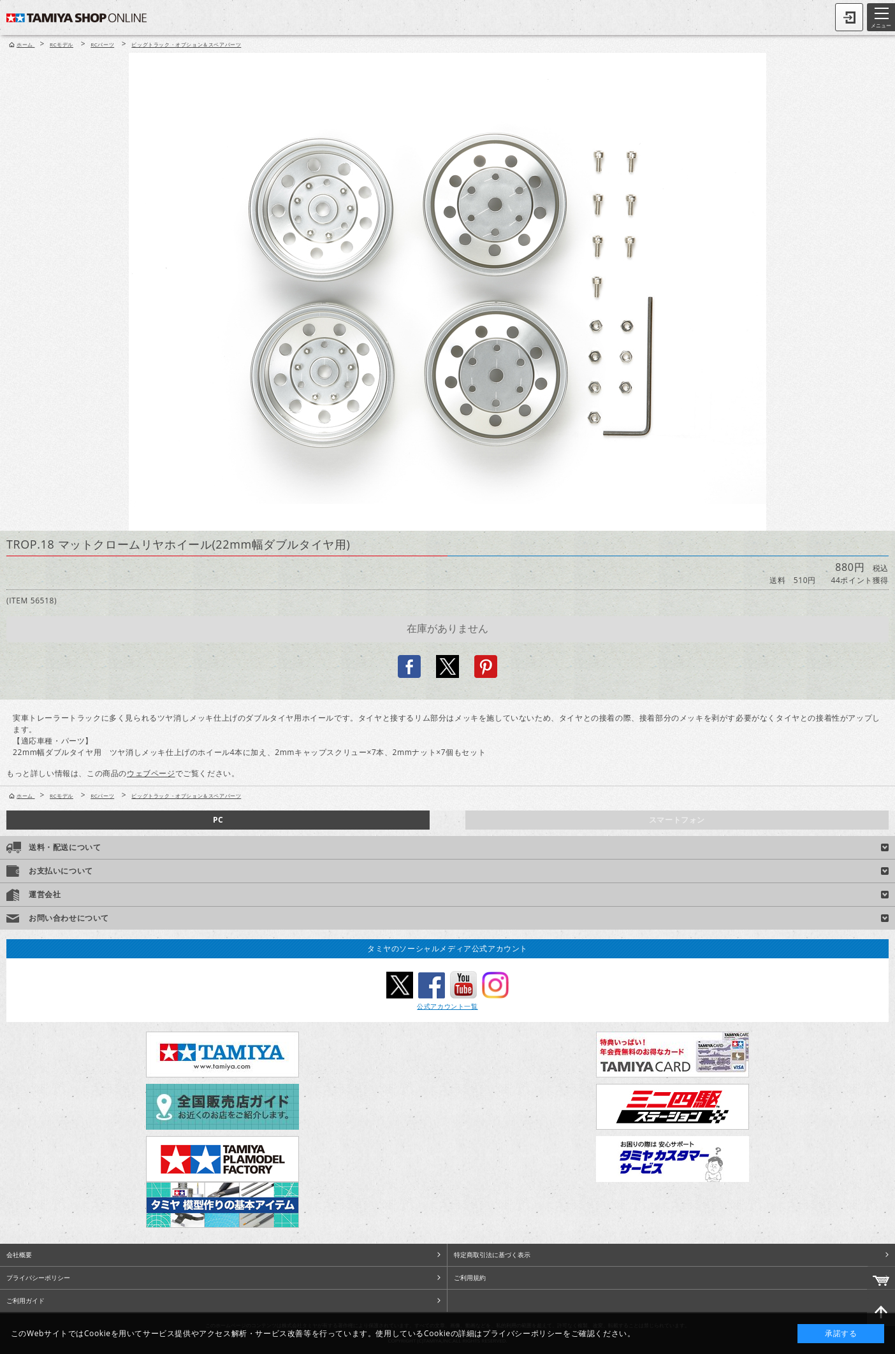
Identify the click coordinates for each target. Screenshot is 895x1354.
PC (218, 819)
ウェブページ (151, 773)
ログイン (849, 17)
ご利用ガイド (25, 1300)
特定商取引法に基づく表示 (492, 1254)
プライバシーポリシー (38, 1277)
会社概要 (19, 1254)
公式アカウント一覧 (447, 1006)
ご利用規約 (470, 1277)
